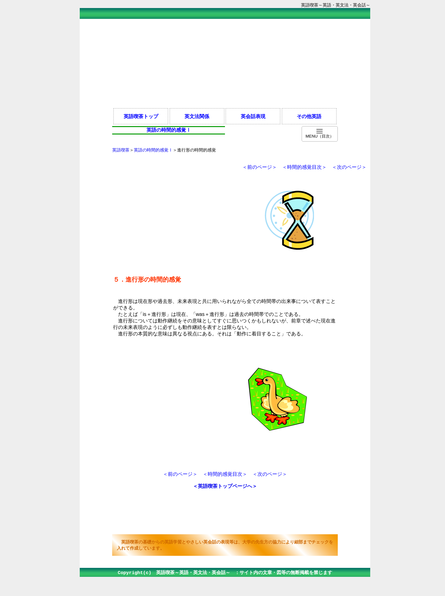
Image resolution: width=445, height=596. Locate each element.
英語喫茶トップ (141, 116)
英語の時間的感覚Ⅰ (153, 149)
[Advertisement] (224, 63)
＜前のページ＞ (259, 167)
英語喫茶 (120, 149)
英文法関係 (196, 116)
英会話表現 (253, 116)
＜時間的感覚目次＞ (304, 167)
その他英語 (309, 116)
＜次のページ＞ (349, 167)
